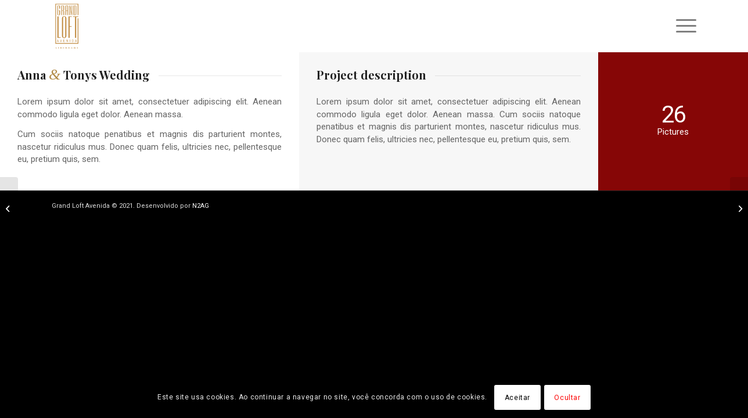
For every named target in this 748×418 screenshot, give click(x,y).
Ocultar (567, 398)
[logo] (67, 26)
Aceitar (517, 398)
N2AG (200, 206)
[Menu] (682, 26)
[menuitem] (682, 26)
